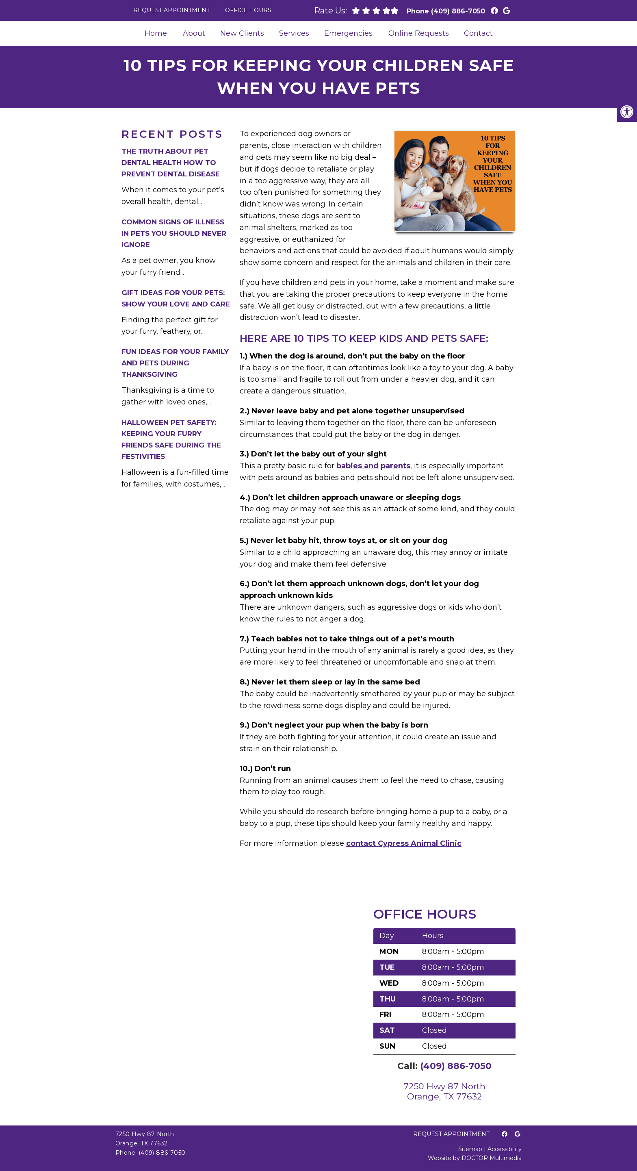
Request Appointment (171, 10)
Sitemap (470, 1149)
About (194, 33)
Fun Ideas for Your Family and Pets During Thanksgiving (175, 363)
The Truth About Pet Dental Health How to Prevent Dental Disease (170, 162)
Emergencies (348, 33)
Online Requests (418, 33)
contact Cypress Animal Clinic (404, 843)
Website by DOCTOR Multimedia (475, 1158)
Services (294, 33)
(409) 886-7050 (458, 11)
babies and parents (373, 465)
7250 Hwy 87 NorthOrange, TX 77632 (444, 1091)
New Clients (242, 33)
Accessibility (505, 1149)
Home (156, 33)
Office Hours (248, 10)
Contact (478, 33)
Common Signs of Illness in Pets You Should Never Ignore (173, 233)
